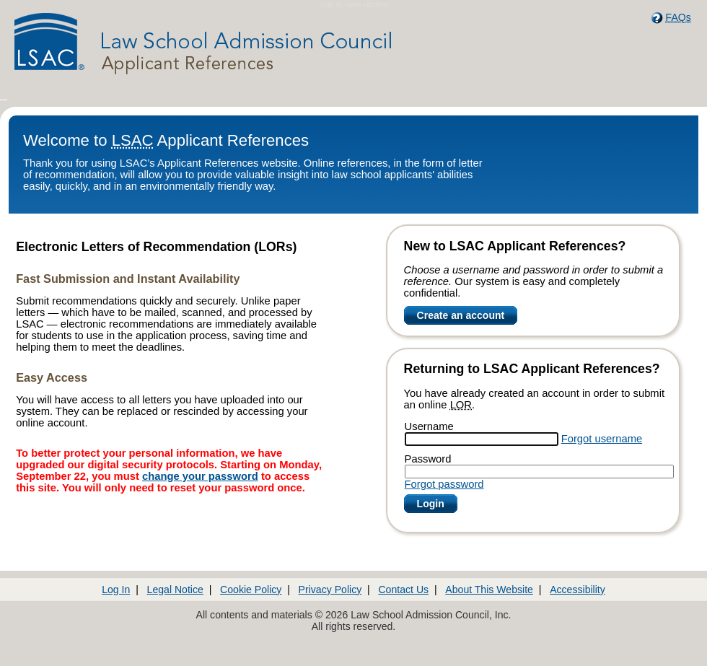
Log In (116, 589)
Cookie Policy (250, 589)
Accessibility (577, 589)
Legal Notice (175, 589)
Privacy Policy (330, 589)
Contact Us (403, 589)
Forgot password (444, 484)
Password (428, 459)
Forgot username (601, 438)
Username (429, 426)
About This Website (489, 589)
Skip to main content (353, 4)
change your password (200, 476)
